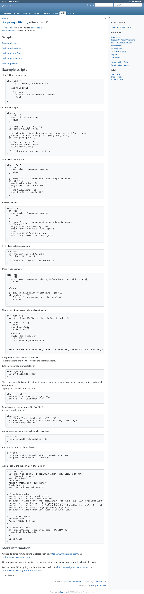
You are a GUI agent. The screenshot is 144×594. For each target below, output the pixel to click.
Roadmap (27, 13)
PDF (93, 585)
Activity (17, 13)
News (55, 13)
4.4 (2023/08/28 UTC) (122, 27)
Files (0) (9, 575)
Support (114, 54)
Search (90, 5)
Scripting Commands (120, 65)
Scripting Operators (11, 48)
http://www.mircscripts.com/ (64, 554)
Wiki (63, 13)
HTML (98, 585)
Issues (37, 13)
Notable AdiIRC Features (121, 42)
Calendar (46, 13)
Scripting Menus (10, 63)
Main (4, 18)
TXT (104, 585)
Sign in (131, 1)
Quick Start (116, 37)
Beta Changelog (119, 51)
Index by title (116, 77)
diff (32, 27)
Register (138, 1)
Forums (71, 13)
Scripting (8, 22)
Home (4, 1)
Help (17, 1)
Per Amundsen (8, 30)
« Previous (7, 27)
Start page (115, 74)
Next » (40, 27)
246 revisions (100, 581)
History (23, 22)
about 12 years (84, 581)
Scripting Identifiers (119, 62)
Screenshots (116, 45)
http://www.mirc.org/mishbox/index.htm (23, 570)
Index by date (117, 79)
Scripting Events (10, 43)
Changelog (117, 48)
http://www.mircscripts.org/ (17, 557)
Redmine (64, 592)
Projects (11, 1)
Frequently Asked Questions (123, 40)
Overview (7, 13)
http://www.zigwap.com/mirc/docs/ (73, 567)
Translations (116, 57)
